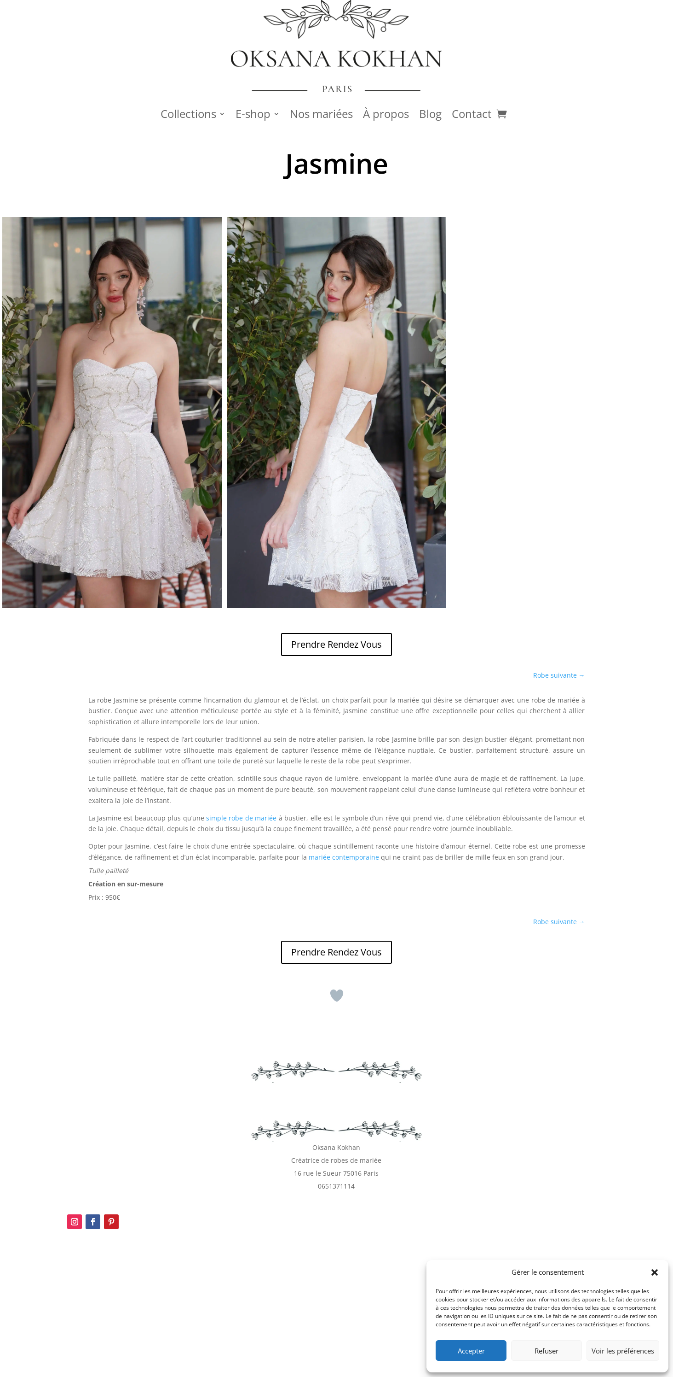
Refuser (546, 1350)
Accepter (471, 1350)
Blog (430, 116)
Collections (188, 116)
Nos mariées (321, 116)
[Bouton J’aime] (337, 995)
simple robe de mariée (241, 818)
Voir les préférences (623, 1350)
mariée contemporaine (344, 857)
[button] (654, 1272)
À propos (386, 116)
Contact (472, 116)
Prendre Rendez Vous (336, 644)
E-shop (253, 116)
